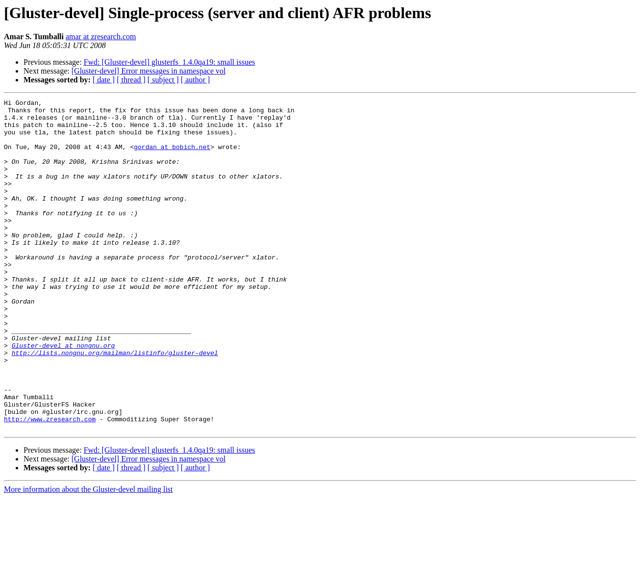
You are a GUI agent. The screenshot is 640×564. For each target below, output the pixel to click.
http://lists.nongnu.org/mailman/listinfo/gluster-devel (115, 404)
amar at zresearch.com (101, 36)
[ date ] (104, 80)
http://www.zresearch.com (50, 483)
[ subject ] (163, 80)
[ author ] (195, 80)
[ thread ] (131, 80)
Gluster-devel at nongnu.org (63, 395)
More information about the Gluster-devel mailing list (88, 555)
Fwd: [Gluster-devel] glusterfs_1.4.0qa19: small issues (169, 62)
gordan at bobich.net (172, 157)
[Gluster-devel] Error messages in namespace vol (149, 71)
